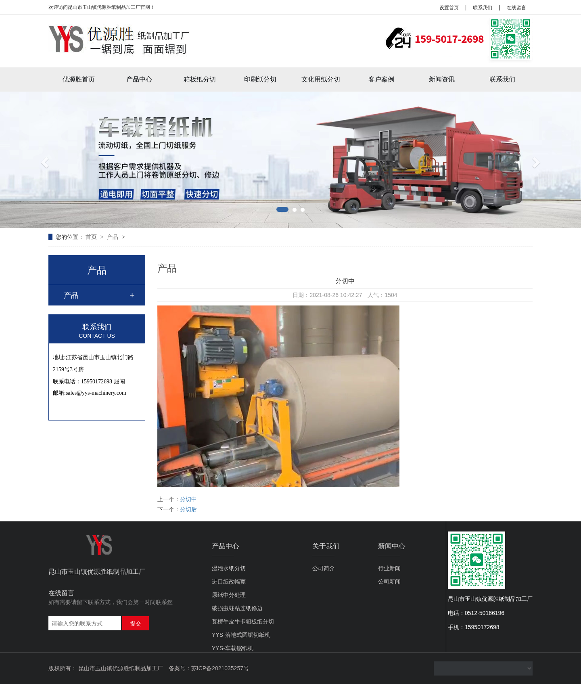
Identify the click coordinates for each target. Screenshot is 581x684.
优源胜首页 (79, 79)
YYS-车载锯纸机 (232, 648)
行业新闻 (389, 568)
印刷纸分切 (260, 79)
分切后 (188, 509)
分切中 (188, 499)
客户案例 (381, 79)
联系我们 (482, 7)
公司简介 (323, 568)
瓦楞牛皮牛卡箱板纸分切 (243, 621)
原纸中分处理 (229, 595)
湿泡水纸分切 (229, 568)
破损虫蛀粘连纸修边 (237, 608)
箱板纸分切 (200, 79)
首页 (92, 237)
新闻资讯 (442, 79)
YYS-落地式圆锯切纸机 (241, 635)
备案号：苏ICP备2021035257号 (209, 668)
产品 (113, 237)
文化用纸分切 (320, 79)
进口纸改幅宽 (229, 581)
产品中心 (139, 79)
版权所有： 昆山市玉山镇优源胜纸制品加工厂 (105, 668)
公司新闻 (389, 581)
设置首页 (449, 7)
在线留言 (516, 7)
